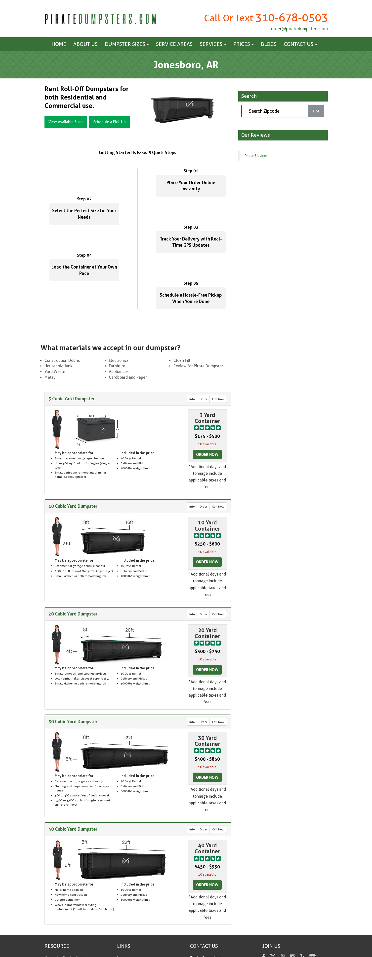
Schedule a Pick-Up (109, 122)
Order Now (207, 454)
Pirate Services (256, 156)
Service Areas (174, 44)
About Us (85, 44)
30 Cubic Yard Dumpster (72, 721)
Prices (243, 44)
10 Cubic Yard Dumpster (72, 506)
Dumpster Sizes (127, 44)
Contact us (300, 44)
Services (213, 44)
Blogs (269, 44)
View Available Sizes (65, 122)
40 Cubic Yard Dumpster (72, 829)
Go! (316, 111)
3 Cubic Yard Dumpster (71, 398)
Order (203, 399)
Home (58, 44)
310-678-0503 (291, 17)
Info (192, 399)
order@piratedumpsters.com (299, 28)
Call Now (218, 399)
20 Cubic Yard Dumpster (72, 613)
